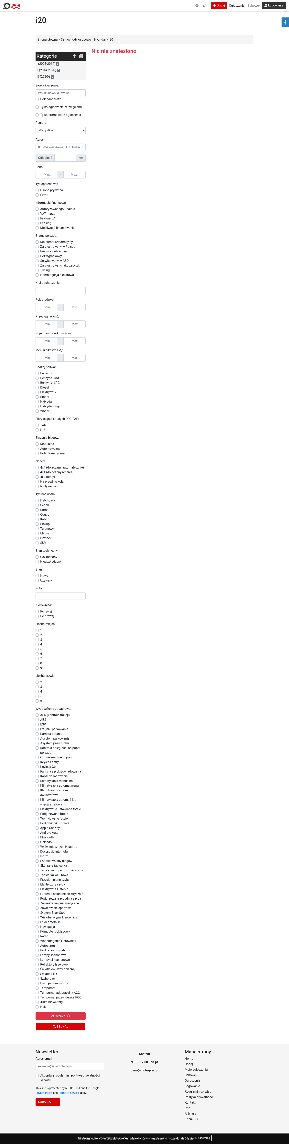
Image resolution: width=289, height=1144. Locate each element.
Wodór (44, 411)
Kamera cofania (51, 734)
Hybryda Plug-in (51, 406)
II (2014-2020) (48, 70)
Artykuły (190, 1113)
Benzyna (46, 373)
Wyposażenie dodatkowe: (53, 709)
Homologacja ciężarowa (57, 275)
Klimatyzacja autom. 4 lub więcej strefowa (58, 802)
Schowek (254, 5)
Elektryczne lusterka (54, 889)
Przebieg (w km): (47, 316)
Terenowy (47, 529)
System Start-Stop (53, 913)
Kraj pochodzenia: (48, 283)
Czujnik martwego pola (56, 757)
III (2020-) (45, 77)
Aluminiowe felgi (51, 1002)
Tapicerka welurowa (54, 875)
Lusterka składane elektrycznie (61, 894)
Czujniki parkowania (54, 729)
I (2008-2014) (48, 64)
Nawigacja (47, 927)
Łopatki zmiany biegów (56, 861)
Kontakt (190, 1102)
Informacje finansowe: (51, 203)
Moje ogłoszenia (196, 1069)
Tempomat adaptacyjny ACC (60, 993)
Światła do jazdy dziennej (57, 969)
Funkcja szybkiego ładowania (60, 771)
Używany (46, 580)
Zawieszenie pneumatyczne (59, 903)
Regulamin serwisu (198, 1091)
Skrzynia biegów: (47, 438)
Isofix (44, 856)
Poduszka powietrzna (55, 950)
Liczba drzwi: (45, 676)
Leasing (45, 223)
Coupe (44, 514)
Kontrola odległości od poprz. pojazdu (60, 750)
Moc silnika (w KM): (49, 350)
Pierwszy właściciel (53, 251)
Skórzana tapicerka (53, 865)
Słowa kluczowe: (47, 85)
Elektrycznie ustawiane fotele (60, 809)
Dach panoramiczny (54, 983)
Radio (44, 936)
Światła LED (48, 974)
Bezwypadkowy (51, 256)
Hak (43, 1007)
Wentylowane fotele (54, 818)
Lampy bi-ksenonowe (55, 960)
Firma (44, 195)
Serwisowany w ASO (54, 261)
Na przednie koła (52, 481)
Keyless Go (48, 767)
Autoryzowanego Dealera (57, 209)
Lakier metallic (50, 922)
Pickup (45, 524)
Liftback (45, 538)
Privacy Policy (44, 1092)
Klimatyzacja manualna (56, 781)
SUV (43, 543)
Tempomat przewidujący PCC (60, 997)
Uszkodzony (48, 557)
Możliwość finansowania (57, 228)
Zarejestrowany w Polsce (57, 246)
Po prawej (47, 616)
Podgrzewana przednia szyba (60, 898)
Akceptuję (204, 1137)
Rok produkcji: (45, 299)
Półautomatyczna (52, 453)
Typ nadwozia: (46, 494)
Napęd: (40, 461)
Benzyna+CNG (50, 378)
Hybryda (46, 401)
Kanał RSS (192, 1119)
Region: (41, 123)
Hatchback (47, 500)
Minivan (45, 533)
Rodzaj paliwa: (46, 367)
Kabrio (44, 519)
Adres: (40, 139)
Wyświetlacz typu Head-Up (58, 847)
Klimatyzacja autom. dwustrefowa (54, 792)
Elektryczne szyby (52, 884)
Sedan (44, 505)
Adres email (44, 1058)
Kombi (44, 510)
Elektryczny (48, 392)
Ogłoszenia (236, 5)
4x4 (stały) (47, 477)
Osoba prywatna (51, 190)
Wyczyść (60, 1016)
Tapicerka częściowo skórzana (61, 870)
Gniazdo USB (49, 842)
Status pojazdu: (46, 236)
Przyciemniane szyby (55, 880)
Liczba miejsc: (45, 624)
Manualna (47, 444)
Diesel (44, 387)
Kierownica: (44, 605)
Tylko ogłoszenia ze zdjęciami (61, 107)
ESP (43, 724)
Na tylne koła (49, 486)
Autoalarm (47, 945)
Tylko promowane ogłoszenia (60, 115)
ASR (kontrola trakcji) (55, 715)
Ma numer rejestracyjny (56, 242)
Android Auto (49, 833)
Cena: (39, 167)
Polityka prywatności (199, 1097)
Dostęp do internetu (54, 851)
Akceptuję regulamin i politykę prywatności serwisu (70, 1078)
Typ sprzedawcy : (47, 184)
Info (187, 1108)
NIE (42, 430)
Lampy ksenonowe (53, 955)
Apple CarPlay (50, 828)
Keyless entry (49, 762)
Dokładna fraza (50, 99)
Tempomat (47, 988)
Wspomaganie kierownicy (58, 941)
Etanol (44, 397)
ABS (43, 720)
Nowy (44, 576)
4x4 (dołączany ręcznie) (56, 472)
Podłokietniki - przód (54, 823)
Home (189, 1058)
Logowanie (273, 5)
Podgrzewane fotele (54, 814)
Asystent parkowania (55, 738)
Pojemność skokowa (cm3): (55, 333)
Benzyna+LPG (50, 383)
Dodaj (219, 5)
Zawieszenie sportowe (55, 908)
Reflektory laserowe (54, 964)
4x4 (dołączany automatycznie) (62, 467)
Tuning (45, 270)
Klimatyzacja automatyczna (59, 785)
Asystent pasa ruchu (54, 743)
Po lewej (46, 611)
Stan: (39, 569)
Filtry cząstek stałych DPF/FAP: (57, 419)
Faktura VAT (48, 218)
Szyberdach (48, 978)
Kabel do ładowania (54, 776)
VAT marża (47, 214)
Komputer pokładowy (55, 931)
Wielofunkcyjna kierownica (58, 917)
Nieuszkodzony (50, 561)
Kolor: (40, 588)
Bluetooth (47, 837)
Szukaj (60, 1026)
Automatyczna (50, 449)
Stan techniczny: (47, 550)
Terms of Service (68, 1092)
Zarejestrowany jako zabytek (60, 265)
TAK (43, 425)
